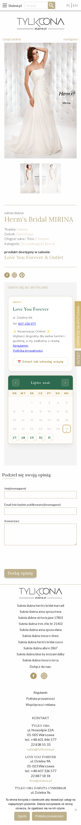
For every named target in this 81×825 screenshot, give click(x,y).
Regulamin (40, 692)
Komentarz (11, 521)
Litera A (49, 244)
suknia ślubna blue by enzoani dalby (40, 654)
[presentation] (37, 557)
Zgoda (22, 816)
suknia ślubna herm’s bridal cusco (40, 642)
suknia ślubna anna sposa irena (40, 611)
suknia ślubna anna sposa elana (41, 630)
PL (68, 5)
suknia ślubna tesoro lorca (40, 660)
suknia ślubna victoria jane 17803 (40, 618)
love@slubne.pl (40, 780)
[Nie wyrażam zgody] (75, 810)
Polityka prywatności (40, 698)
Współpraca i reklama (40, 704)
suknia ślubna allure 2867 (40, 648)
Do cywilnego (30, 244)
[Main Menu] (5, 5)
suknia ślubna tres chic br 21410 (40, 624)
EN (75, 5)
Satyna (22, 229)
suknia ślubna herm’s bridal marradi (40, 605)
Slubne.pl (15, 5)
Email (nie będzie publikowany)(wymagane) (32, 504)
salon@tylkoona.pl (40, 749)
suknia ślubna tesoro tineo (40, 636)
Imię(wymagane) (15, 488)
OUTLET (78, 358)
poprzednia (11, 39)
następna (71, 39)
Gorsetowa (24, 234)
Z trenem (42, 239)
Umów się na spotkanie (78, 324)
